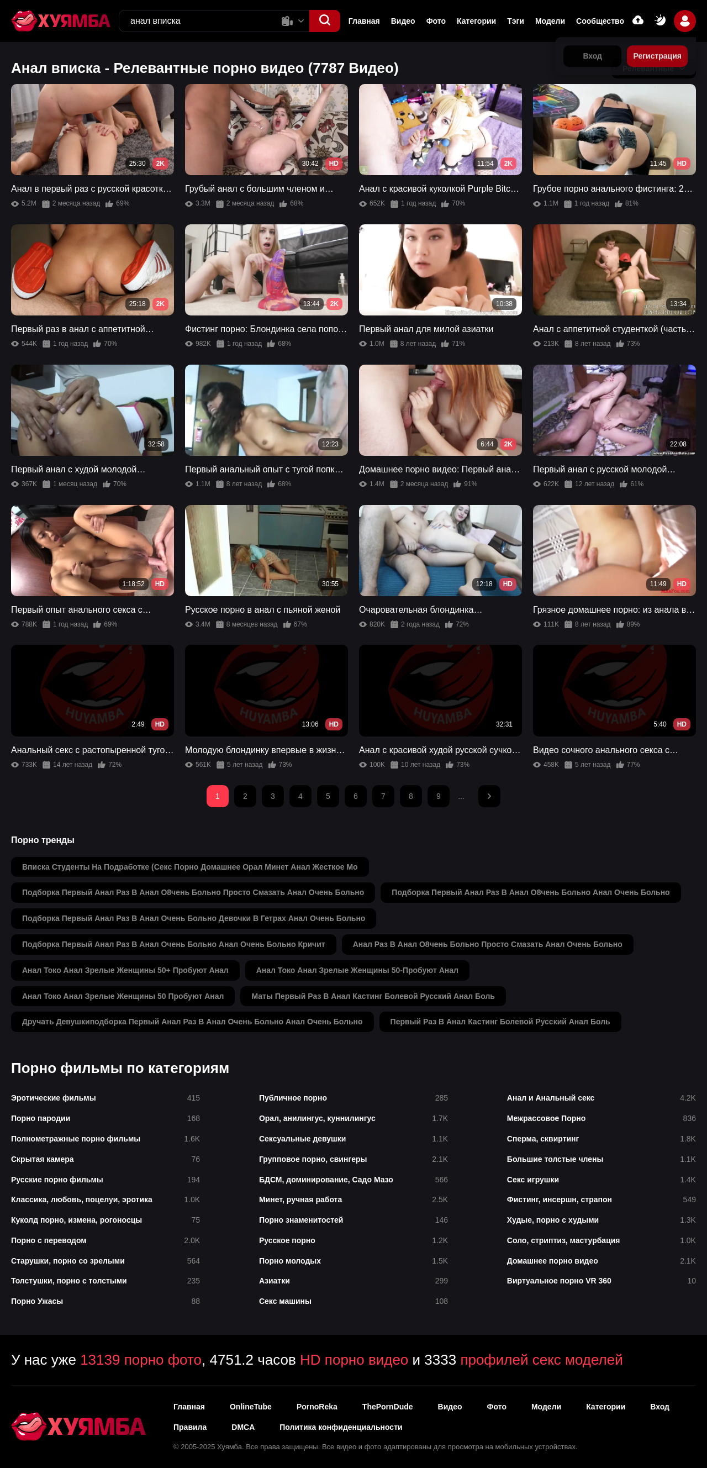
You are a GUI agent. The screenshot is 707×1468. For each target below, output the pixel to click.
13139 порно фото (141, 1359)
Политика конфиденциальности (340, 1427)
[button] (324, 21)
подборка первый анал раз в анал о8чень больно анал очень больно (530, 892)
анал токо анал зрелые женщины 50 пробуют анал (123, 996)
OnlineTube (251, 1406)
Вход (659, 1406)
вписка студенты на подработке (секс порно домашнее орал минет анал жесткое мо (190, 866)
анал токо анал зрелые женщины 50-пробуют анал (357, 970)
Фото (436, 21)
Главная (364, 21)
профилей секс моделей (541, 1359)
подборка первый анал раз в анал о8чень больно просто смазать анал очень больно (193, 892)
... (461, 796)
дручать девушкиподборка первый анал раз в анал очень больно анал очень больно (192, 1021)
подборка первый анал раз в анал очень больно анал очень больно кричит (173, 944)
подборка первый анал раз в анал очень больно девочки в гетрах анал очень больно (193, 918)
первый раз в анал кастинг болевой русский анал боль (500, 1021)
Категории (476, 21)
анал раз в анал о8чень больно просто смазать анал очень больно (487, 944)
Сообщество (600, 21)
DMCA (243, 1427)
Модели (550, 21)
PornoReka (317, 1406)
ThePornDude (387, 1406)
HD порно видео (354, 1359)
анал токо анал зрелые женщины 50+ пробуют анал (125, 970)
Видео (403, 21)
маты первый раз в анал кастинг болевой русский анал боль (372, 996)
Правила (190, 1427)
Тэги (515, 21)
